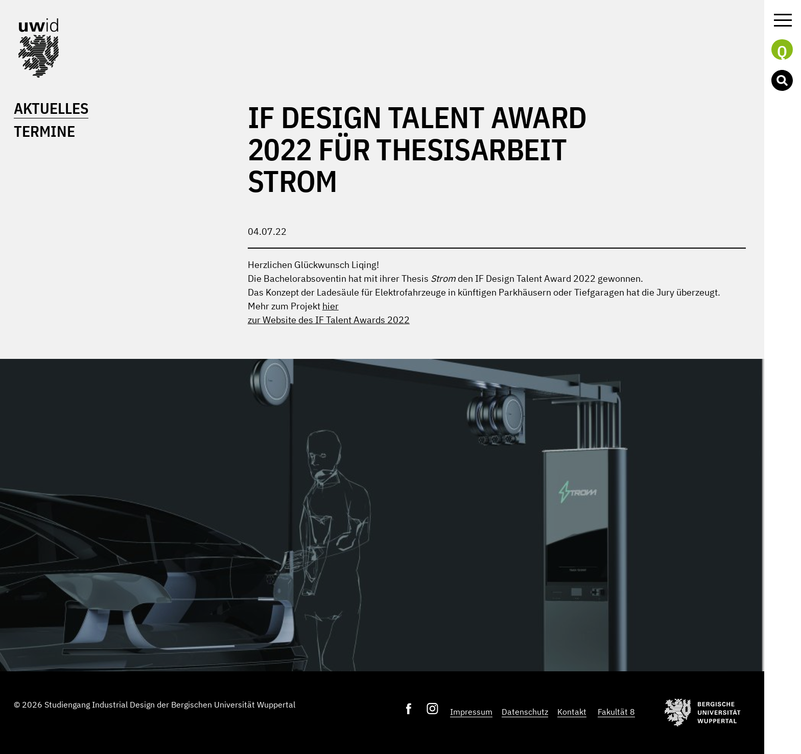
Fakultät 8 (616, 712)
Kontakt (571, 712)
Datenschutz (525, 712)
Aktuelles (51, 108)
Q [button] (782, 50)
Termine (44, 131)
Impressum (471, 712)
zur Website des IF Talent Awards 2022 (329, 320)
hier (330, 306)
